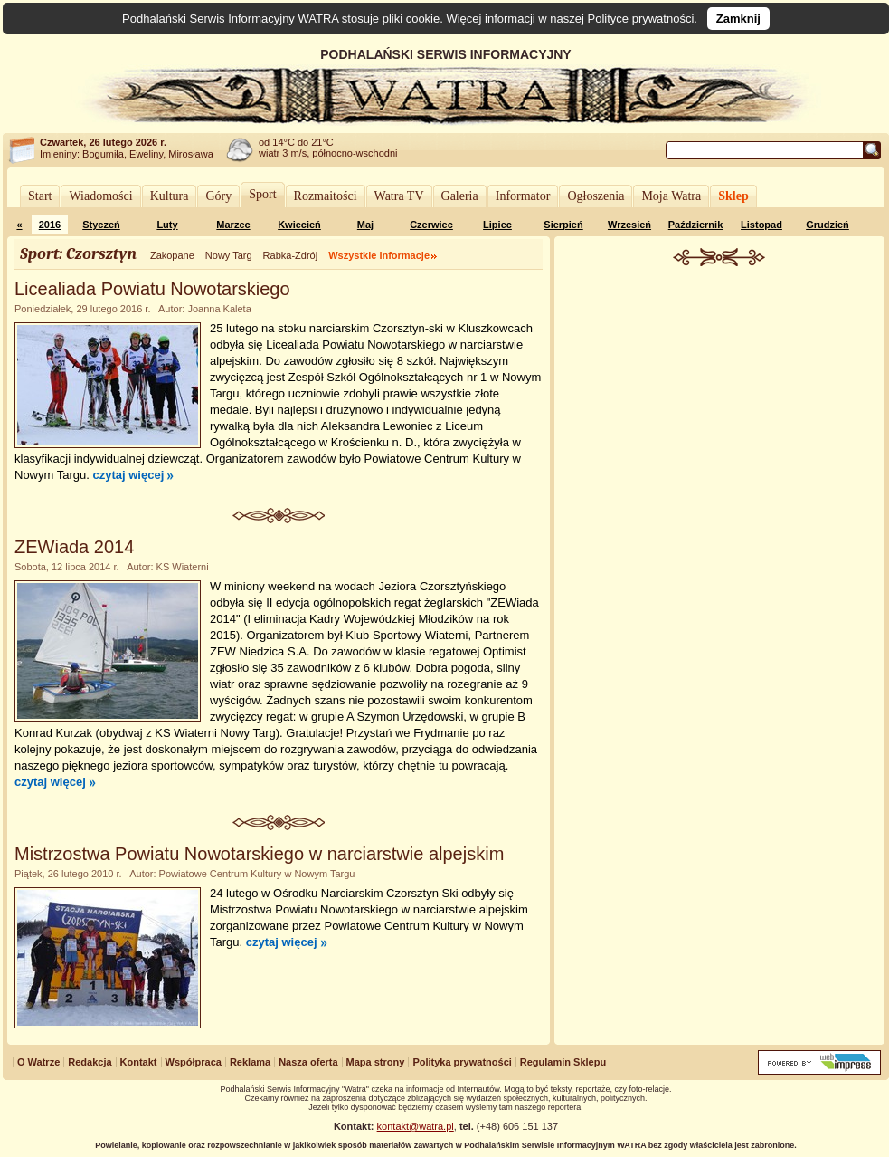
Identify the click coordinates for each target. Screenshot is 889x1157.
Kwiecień (299, 224)
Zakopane (172, 255)
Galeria (459, 196)
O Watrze (38, 1062)
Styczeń (101, 224)
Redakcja (89, 1062)
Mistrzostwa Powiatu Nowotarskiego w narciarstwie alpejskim (259, 854)
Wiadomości (100, 196)
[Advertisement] (719, 546)
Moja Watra (671, 196)
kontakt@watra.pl (415, 1126)
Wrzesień (629, 224)
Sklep (733, 196)
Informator (523, 196)
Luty (166, 224)
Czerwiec (431, 224)
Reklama (250, 1062)
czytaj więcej (128, 475)
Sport (262, 194)
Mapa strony (375, 1062)
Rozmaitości (325, 196)
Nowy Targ (228, 255)
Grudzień (827, 224)
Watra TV (399, 196)
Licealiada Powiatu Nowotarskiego (152, 289)
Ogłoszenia (595, 196)
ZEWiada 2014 (74, 547)
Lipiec (497, 224)
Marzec (233, 224)
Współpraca (194, 1062)
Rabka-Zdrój (290, 255)
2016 (50, 224)
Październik (695, 224)
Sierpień (563, 224)
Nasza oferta (308, 1062)
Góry (218, 196)
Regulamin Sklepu (563, 1062)
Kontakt (138, 1062)
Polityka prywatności (461, 1062)
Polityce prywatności (641, 18)
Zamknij (738, 18)
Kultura (169, 196)
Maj (365, 224)
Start (40, 196)
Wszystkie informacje (379, 255)
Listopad (761, 224)
